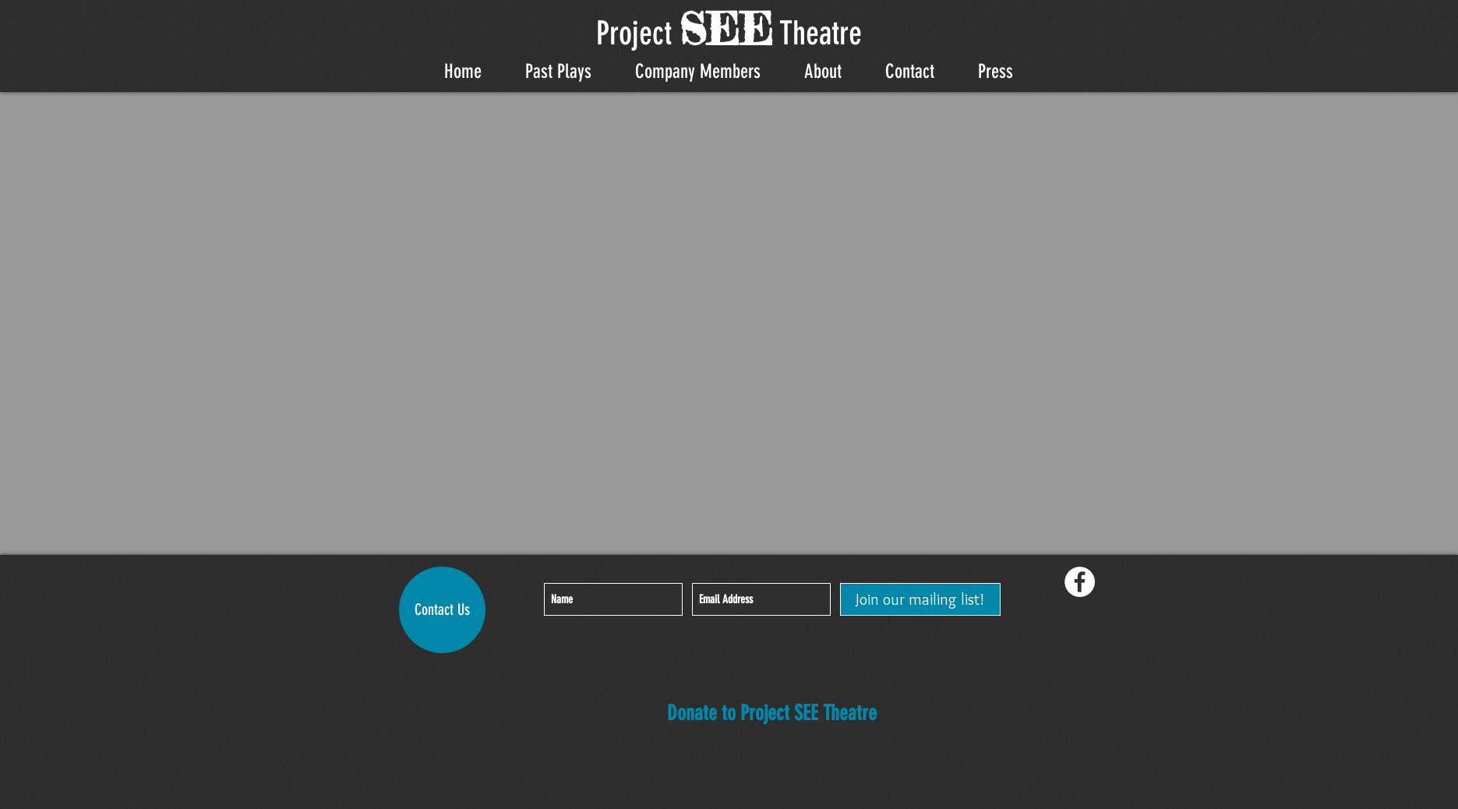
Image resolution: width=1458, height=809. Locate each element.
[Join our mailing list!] (920, 599)
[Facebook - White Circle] (1079, 582)
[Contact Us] (442, 610)
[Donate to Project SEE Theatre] (772, 714)
